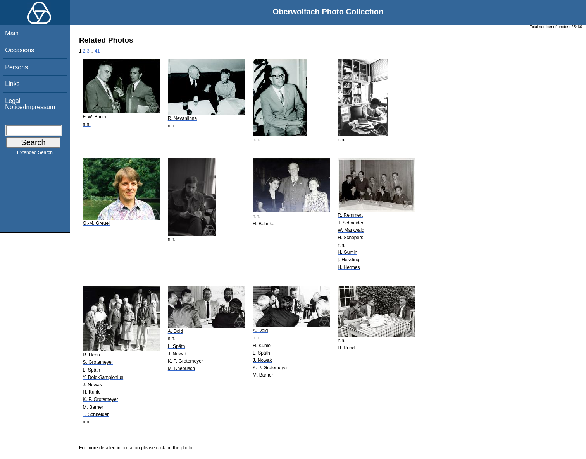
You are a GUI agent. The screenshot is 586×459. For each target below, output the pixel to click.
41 (97, 51)
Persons (16, 67)
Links (12, 83)
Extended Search (35, 154)
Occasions (19, 50)
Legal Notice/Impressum (30, 104)
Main (12, 33)
